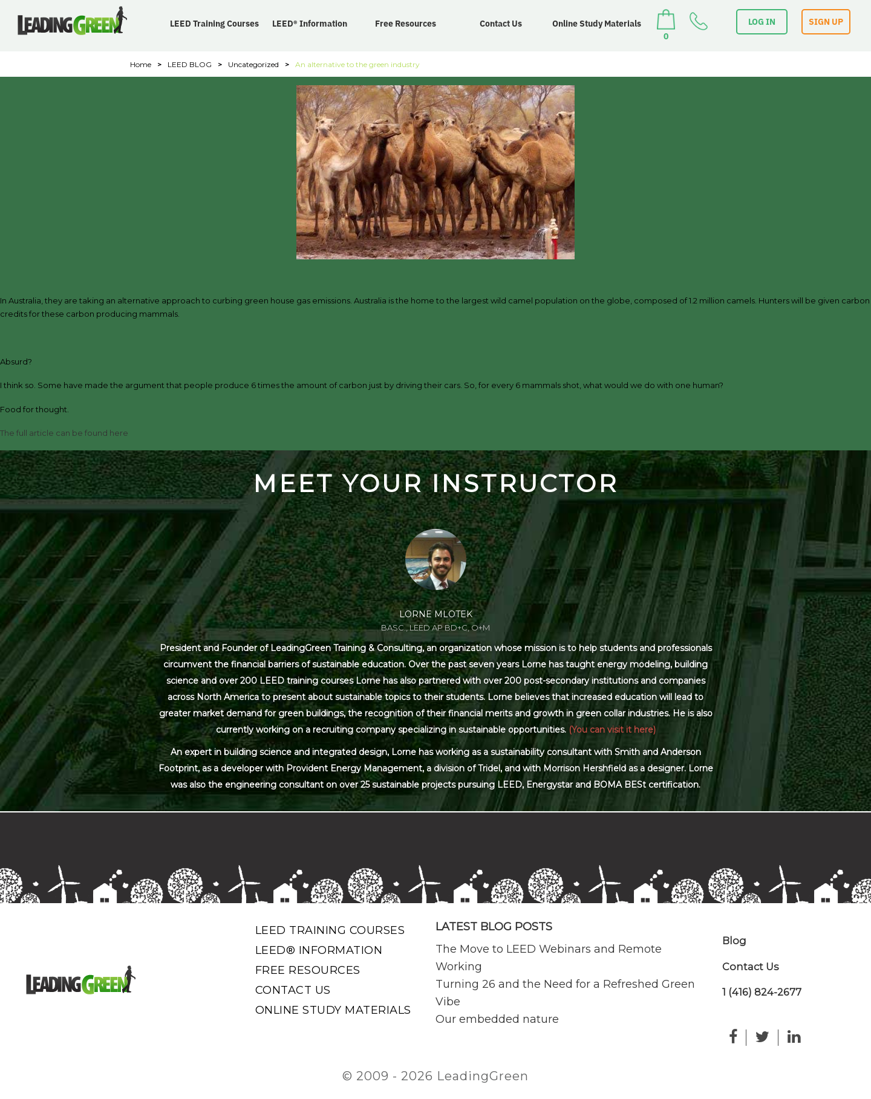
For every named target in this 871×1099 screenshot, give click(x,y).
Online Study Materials (596, 23)
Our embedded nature (497, 1019)
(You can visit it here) (612, 729)
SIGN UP (826, 21)
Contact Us (501, 23)
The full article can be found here (64, 433)
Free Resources (405, 23)
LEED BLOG (190, 64)
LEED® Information (309, 23)
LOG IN (761, 21)
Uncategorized (253, 64)
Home (140, 64)
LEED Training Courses (214, 23)
